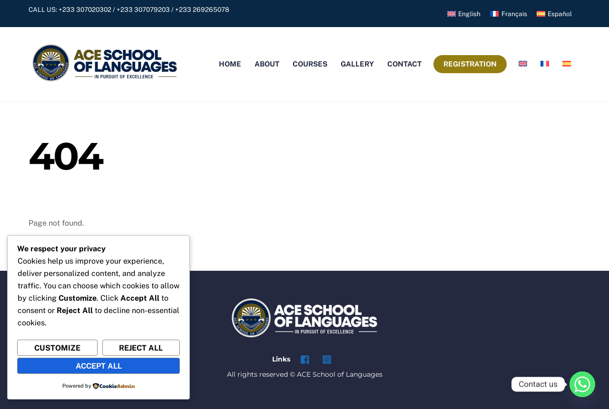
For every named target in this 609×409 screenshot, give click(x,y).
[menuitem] (463, 14)
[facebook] (305, 358)
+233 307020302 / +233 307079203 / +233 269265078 (144, 9)
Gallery (357, 64)
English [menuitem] (469, 14)
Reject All (141, 347)
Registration (470, 64)
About (267, 64)
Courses (310, 64)
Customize (57, 347)
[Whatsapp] (582, 384)
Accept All (99, 366)
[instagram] (326, 358)
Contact (404, 64)
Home (230, 64)
